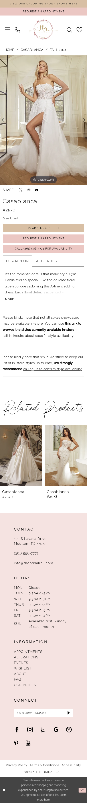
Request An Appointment (43, 238)
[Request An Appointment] (43, 12)
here (47, 800)
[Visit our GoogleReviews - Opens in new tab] (56, 730)
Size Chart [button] (11, 218)
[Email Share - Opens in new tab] (36, 190)
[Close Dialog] (4, 791)
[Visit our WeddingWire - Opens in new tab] (69, 730)
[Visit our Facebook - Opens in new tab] (17, 730)
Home (9, 50)
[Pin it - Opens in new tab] (29, 190)
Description (17, 261)
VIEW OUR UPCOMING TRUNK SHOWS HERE (43, 3)
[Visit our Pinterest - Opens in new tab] (16, 744)
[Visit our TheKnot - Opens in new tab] (43, 730)
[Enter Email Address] (43, 713)
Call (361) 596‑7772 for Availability (43, 249)
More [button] (9, 300)
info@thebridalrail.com (33, 563)
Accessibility (71, 766)
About (20, 674)
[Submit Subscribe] (68, 713)
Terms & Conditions (44, 766)
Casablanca (32, 50)
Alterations (26, 658)
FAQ (17, 680)
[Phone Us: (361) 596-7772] (17, 30)
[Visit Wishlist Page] (79, 30)
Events (21, 663)
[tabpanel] (43, 120)
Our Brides (25, 685)
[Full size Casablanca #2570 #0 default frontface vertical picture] (43, 120)
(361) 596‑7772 (26, 554)
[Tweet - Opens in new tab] (21, 190)
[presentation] (21, 456)
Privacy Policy (17, 766)
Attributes (46, 261)
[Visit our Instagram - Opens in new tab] (30, 730)
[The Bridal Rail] (43, 30)
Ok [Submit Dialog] (82, 790)
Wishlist (23, 669)
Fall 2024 (58, 50)
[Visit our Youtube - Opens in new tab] (28, 744)
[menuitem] (7, 30)
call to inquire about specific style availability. (38, 336)
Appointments (28, 652)
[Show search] (69, 30)
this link (71, 324)
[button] (7, 30)
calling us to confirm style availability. (52, 369)
